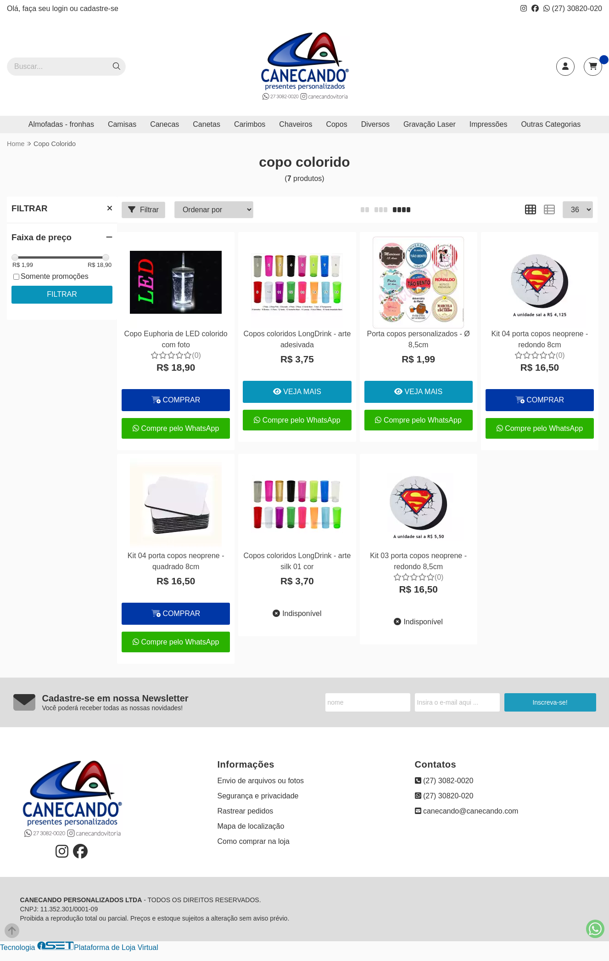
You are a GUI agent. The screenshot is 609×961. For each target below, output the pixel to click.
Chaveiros (295, 124)
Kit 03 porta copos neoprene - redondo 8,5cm (418, 561)
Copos (336, 124)
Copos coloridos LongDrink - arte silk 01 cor (297, 561)
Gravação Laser (429, 124)
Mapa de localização (251, 826)
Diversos (375, 124)
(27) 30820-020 (572, 8)
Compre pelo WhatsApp (176, 428)
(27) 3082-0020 (444, 781)
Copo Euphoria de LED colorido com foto (176, 339)
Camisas (122, 124)
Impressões (488, 124)
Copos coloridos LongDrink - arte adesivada (297, 339)
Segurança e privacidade (258, 796)
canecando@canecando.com (467, 811)
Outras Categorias (551, 124)
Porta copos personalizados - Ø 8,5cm (418, 339)
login (61, 8)
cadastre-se (99, 8)
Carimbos (249, 124)
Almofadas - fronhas (61, 124)
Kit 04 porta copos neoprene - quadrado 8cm (176, 561)
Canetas (206, 124)
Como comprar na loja (254, 841)
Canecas (164, 124)
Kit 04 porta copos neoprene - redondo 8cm (539, 339)
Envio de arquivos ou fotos (261, 781)
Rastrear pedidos (246, 811)
